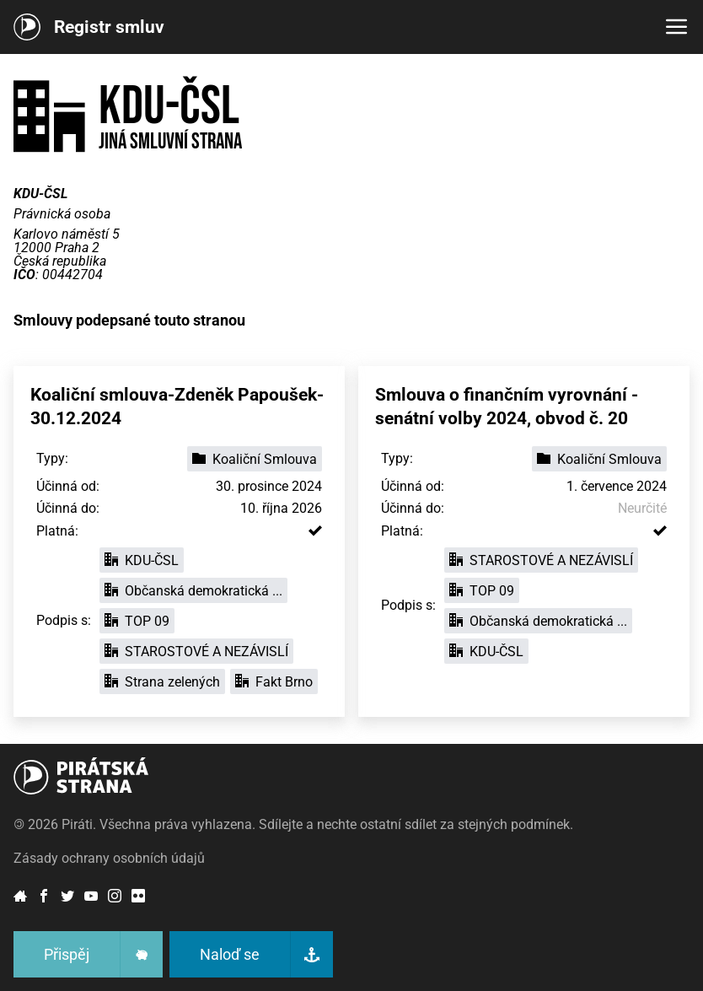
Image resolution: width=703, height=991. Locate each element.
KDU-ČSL (142, 560)
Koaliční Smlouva (254, 459)
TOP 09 (137, 621)
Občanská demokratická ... (193, 591)
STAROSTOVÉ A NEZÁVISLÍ (196, 652)
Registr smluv (109, 27)
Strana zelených (162, 682)
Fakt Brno (274, 682)
